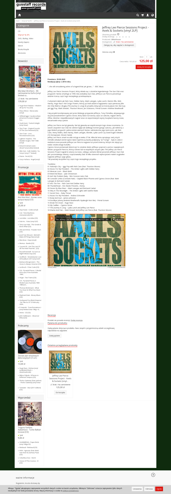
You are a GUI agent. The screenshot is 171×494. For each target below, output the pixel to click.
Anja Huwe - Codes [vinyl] (28, 210)
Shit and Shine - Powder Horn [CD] (30, 231)
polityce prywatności (71, 491)
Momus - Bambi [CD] (26, 243)
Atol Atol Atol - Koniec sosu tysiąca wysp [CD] (30, 198)
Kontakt (19, 482)
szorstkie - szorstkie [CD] (28, 218)
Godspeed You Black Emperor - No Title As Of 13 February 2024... (30, 302)
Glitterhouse (116, 39)
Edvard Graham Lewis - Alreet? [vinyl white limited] (29, 147)
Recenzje (52, 315)
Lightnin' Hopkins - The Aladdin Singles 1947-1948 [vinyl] (28, 141)
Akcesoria (22, 53)
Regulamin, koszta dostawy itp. (28, 479)
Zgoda (159, 489)
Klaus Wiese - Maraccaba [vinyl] (28, 112)
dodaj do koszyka (144, 67)
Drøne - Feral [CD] (25, 156)
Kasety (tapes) (23, 42)
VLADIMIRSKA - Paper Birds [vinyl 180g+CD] (29, 443)
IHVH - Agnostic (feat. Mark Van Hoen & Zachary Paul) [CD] (29, 452)
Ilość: (142, 57)
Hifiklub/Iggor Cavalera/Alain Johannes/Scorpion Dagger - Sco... (30, 118)
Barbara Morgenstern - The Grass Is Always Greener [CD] (30, 263)
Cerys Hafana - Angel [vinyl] (29, 159)
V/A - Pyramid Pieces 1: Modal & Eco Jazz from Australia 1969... (30, 272)
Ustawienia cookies (23, 484)
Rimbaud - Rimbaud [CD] (28, 447)
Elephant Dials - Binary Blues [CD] (29, 296)
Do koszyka (60, 392)
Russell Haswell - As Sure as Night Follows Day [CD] (29, 253)
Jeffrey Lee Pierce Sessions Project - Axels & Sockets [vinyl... (60, 379)
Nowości (22, 61)
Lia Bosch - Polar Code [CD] (29, 267)
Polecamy (23, 325)
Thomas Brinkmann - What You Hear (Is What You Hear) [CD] (29, 290)
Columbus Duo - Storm (27, 458)
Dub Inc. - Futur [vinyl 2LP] (28, 221)
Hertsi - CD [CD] (25, 312)
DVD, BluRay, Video (25, 38)
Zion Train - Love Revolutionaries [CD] (27, 134)
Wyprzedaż (24, 397)
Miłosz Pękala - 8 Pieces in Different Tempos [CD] (29, 376)
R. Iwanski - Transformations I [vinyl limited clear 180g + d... (30, 308)
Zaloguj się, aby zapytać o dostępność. (119, 45)
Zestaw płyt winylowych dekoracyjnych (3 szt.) (28, 356)
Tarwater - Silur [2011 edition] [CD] (30, 389)
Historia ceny (108, 52)
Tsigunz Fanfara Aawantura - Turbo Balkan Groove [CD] (29, 429)
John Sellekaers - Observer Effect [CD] (29, 317)
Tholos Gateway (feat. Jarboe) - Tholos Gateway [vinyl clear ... (30, 382)
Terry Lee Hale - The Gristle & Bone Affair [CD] (30, 225)
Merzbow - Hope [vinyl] (27, 240)
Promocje (23, 167)
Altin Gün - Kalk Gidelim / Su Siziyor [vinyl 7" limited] (29, 152)
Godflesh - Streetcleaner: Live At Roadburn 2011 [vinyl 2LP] (30, 258)
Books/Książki (23, 49)
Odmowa (149, 489)
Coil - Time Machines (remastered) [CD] (26, 214)
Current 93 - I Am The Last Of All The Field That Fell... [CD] (29, 247)
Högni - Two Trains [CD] (27, 277)
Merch (20, 46)
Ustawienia (137, 489)
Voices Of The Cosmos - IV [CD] (29, 462)
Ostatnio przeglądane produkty (65, 346)
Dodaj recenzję (77, 321)
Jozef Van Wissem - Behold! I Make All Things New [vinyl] (29, 236)
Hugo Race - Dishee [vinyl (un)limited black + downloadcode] (28, 370)
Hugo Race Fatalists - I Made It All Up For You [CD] (30, 107)
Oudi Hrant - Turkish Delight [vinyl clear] (29, 124)
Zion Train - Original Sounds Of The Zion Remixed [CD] (29, 129)
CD (19, 31)
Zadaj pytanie (54, 336)
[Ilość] (146, 57)
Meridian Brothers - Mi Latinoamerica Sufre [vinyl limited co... (29, 93)
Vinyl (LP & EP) (23, 35)
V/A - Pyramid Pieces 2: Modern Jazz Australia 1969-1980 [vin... (29, 283)
